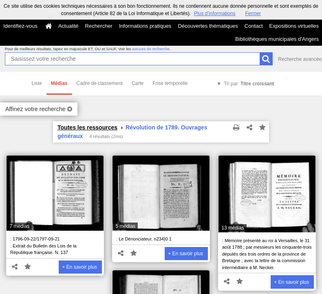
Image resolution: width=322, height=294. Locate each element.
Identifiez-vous (20, 26)
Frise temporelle (169, 83)
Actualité (68, 26)
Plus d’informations (214, 13)
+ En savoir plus (79, 267)
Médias (59, 83)
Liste (37, 83)
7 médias (19, 226)
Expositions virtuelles (294, 26)
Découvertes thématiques (208, 26)
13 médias (232, 228)
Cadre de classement (100, 83)
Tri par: (249, 84)
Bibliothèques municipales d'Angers (277, 39)
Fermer (253, 13)
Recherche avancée (300, 59)
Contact (254, 26)
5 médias (125, 226)
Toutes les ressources (87, 127)
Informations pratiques (145, 26)
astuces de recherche (151, 49)
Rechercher (98, 26)
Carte (137, 83)
